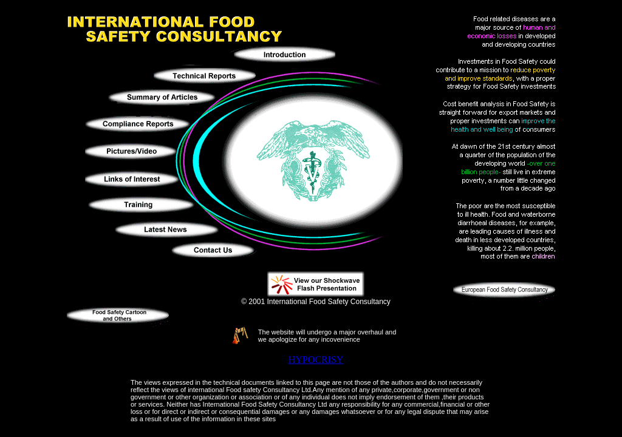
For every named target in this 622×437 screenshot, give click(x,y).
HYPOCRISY (316, 359)
